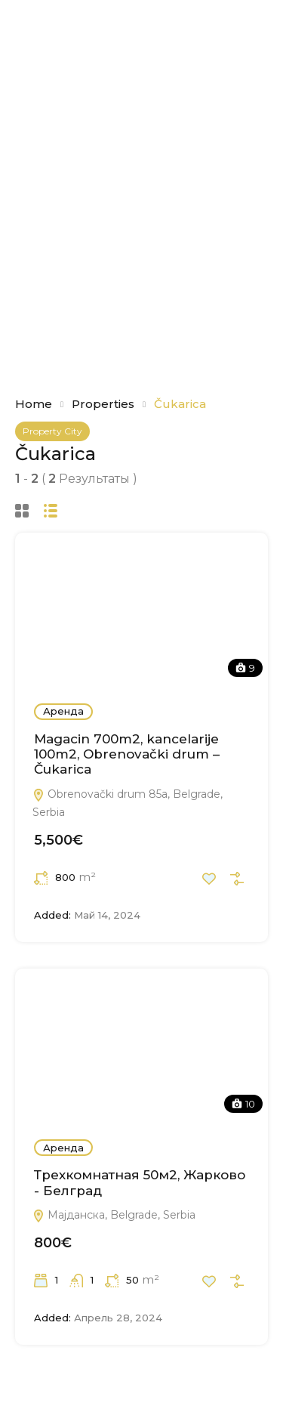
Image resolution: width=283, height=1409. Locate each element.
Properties (103, 403)
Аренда (63, 711)
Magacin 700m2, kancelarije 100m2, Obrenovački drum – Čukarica (127, 754)
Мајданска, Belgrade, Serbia (113, 1215)
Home (33, 403)
